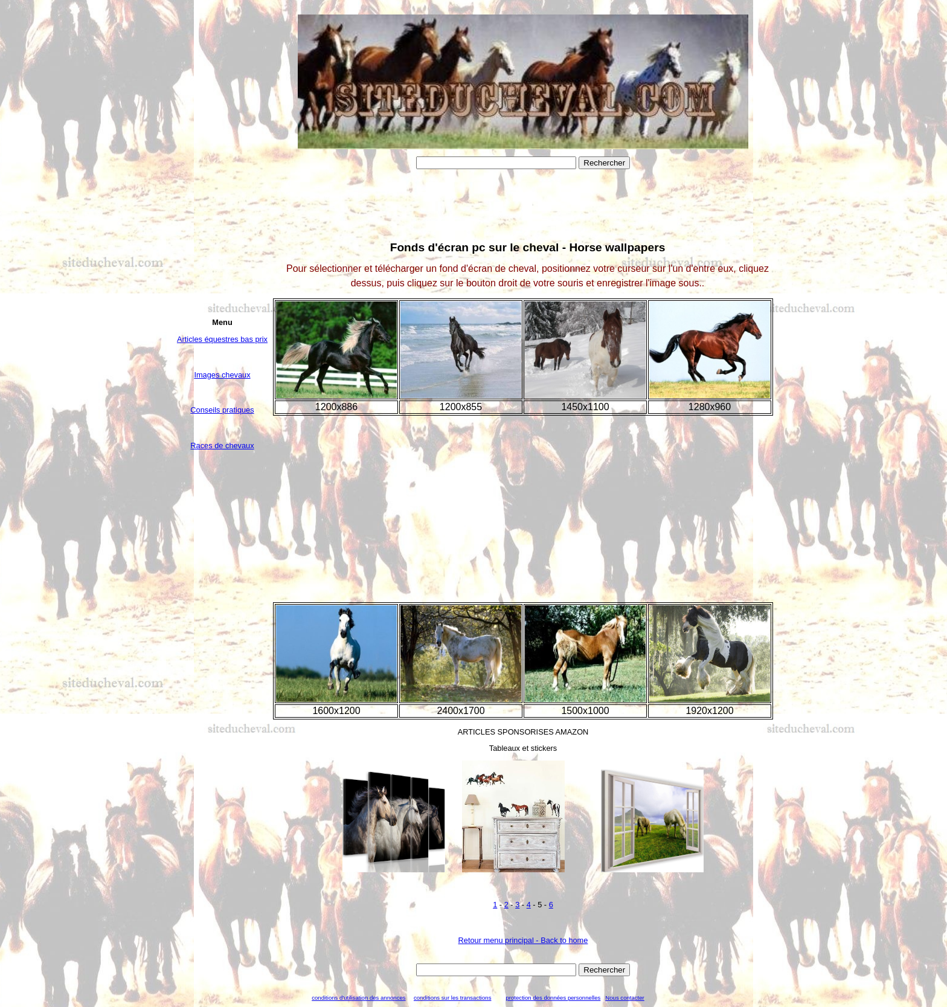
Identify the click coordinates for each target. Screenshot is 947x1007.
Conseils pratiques (222, 409)
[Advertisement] (222, 657)
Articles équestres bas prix (222, 339)
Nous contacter (624, 997)
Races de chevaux (222, 445)
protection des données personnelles (553, 997)
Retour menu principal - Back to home (523, 940)
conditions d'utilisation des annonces (358, 997)
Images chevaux (222, 374)
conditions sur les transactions (453, 997)
